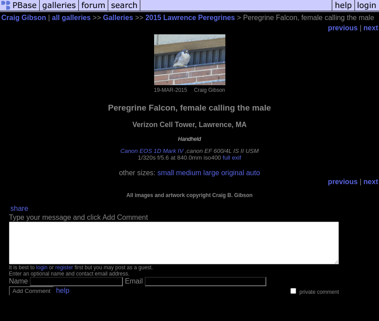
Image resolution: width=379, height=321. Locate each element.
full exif (232, 157)
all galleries (71, 17)
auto (253, 173)
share (19, 208)
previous (343, 28)
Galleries (118, 17)
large (212, 173)
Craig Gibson (23, 17)
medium (188, 173)
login (41, 275)
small (165, 173)
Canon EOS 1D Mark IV (151, 151)
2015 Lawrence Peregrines (190, 17)
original (233, 173)
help (62, 298)
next (370, 28)
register (64, 275)
